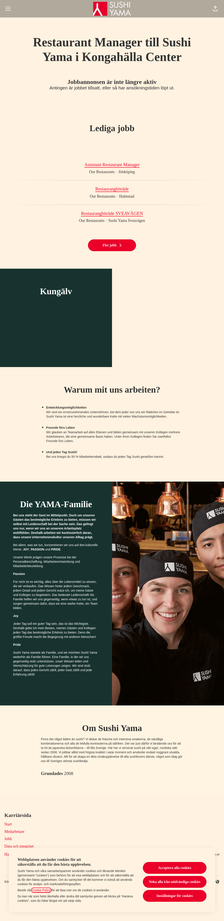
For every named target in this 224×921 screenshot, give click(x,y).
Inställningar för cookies (174, 896)
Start (8, 824)
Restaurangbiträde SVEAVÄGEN (112, 213)
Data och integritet (19, 846)
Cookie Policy (41, 890)
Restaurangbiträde (112, 189)
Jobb (8, 839)
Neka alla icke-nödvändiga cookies (174, 882)
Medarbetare (14, 831)
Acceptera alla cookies (174, 868)
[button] (215, 9)
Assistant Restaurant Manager (112, 164)
